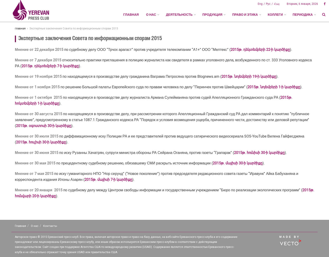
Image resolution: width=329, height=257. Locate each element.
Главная (131, 14)
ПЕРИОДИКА (303, 14)
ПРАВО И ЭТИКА (245, 14)
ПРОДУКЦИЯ (212, 14)
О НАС (151, 14)
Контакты (50, 226)
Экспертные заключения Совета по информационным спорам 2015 (73, 28)
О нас (34, 226)
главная (20, 28)
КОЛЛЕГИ (275, 14)
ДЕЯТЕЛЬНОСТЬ (179, 14)
